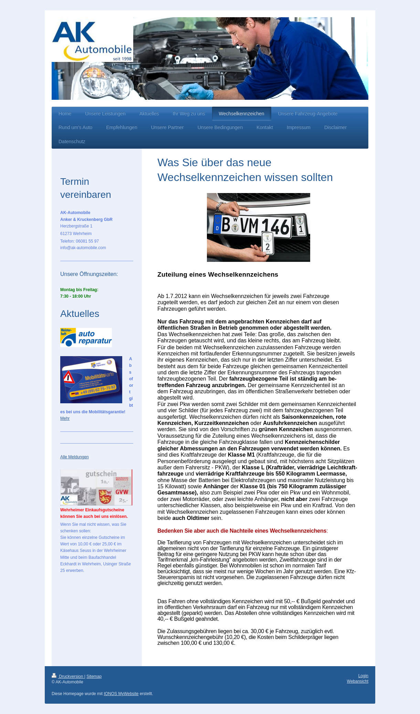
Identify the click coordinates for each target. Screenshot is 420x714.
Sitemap (94, 676)
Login (363, 675)
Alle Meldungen (74, 457)
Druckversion (68, 676)
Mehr (65, 418)
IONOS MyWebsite (121, 693)
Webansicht (357, 681)
